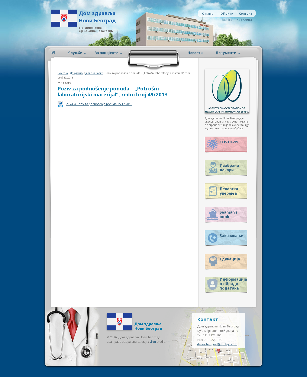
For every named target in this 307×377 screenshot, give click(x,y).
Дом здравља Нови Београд (97, 17)
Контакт (245, 13)
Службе (75, 52)
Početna (53, 52)
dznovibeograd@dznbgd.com (217, 344)
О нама (207, 13)
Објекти (226, 13)
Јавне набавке (94, 73)
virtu (153, 342)
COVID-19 (229, 141)
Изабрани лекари (229, 167)
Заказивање (231, 235)
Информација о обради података (233, 283)
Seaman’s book (228, 214)
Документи (226, 52)
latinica (227, 20)
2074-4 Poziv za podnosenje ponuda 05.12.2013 (99, 104)
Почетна (63, 73)
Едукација (230, 258)
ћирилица (244, 20)
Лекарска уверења (229, 191)
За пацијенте (106, 52)
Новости (195, 52)
